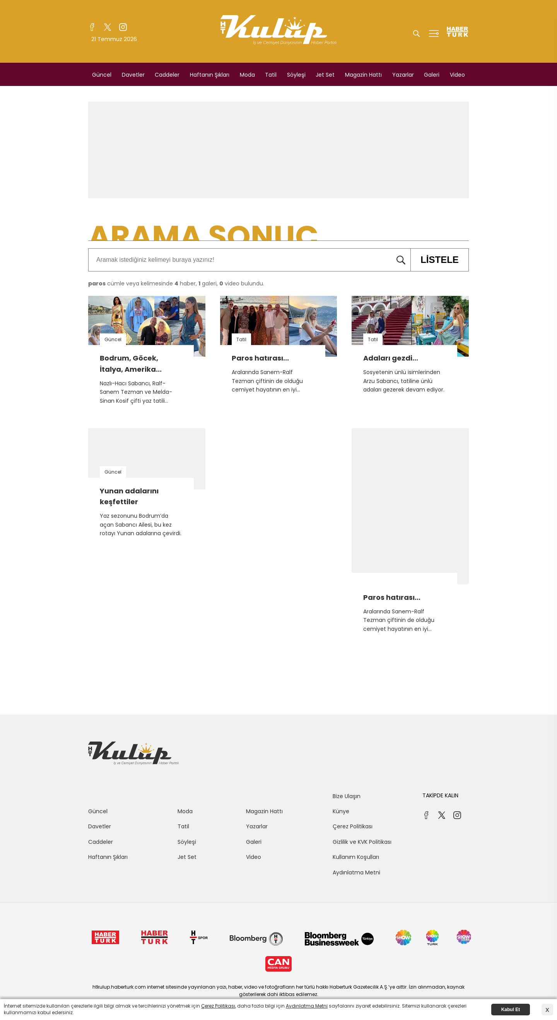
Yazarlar (403, 75)
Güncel (101, 75)
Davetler (133, 75)
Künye (341, 811)
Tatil (271, 75)
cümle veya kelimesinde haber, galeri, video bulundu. (176, 283)
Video (457, 75)
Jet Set (325, 75)
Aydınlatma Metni (356, 872)
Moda (247, 75)
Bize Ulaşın (347, 796)
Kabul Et (510, 1009)
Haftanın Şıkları (209, 75)
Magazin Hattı (363, 75)
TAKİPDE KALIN (440, 795)
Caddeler (167, 75)
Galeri (431, 75)
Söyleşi (296, 75)
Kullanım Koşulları (356, 857)
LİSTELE (434, 260)
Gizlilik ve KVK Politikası (362, 842)
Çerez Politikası (352, 826)
